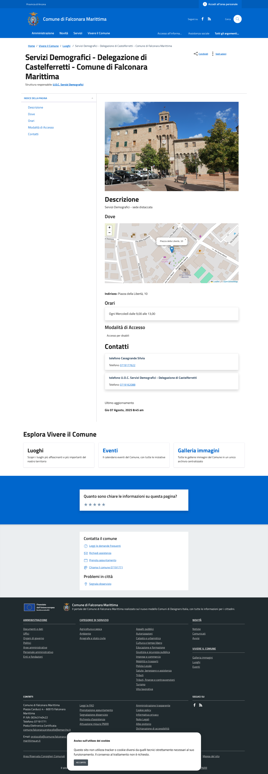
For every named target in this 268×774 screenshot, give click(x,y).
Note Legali (142, 719)
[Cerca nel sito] (237, 19)
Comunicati (199, 633)
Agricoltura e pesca (91, 629)
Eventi (196, 667)
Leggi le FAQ (87, 705)
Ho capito (81, 762)
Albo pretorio (143, 724)
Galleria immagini (202, 657)
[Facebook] (201, 19)
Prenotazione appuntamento (96, 710)
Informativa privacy (147, 715)
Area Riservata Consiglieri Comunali (44, 756)
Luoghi (66, 46)
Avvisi (195, 638)
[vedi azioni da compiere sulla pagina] (218, 53)
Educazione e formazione (150, 647)
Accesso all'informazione (172, 33)
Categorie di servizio (94, 620)
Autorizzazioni (144, 633)
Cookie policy (143, 710)
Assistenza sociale (198, 33)
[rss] (208, 19)
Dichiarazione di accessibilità (152, 728)
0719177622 (127, 365)
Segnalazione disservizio (94, 715)
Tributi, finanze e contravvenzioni (155, 680)
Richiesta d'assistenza (92, 719)
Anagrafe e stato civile (93, 638)
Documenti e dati (33, 629)
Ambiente (85, 633)
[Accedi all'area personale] (220, 4)
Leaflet (215, 281)
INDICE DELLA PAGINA (59, 98)
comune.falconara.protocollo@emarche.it (47, 730)
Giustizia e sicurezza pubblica (153, 652)
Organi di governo (33, 638)
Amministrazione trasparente (153, 705)
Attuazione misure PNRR (94, 724)
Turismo (140, 684)
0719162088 (127, 385)
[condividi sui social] (200, 53)
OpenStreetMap (230, 281)
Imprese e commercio (148, 657)
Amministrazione (35, 620)
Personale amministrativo (38, 652)
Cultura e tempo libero (149, 643)
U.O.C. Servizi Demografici (68, 84)
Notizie (196, 629)
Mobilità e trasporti (147, 661)
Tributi (140, 675)
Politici (27, 643)
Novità (197, 620)
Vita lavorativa (144, 689)
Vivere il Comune (49, 46)
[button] (172, 249)
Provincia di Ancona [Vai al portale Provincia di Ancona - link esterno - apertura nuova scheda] (36, 4)
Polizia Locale (144, 666)
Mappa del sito (211, 756)
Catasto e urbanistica (148, 638)
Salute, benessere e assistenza (154, 670)
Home (31, 46)
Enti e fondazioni (33, 657)
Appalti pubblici (145, 629)
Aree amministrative (35, 647)
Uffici (26, 633)
